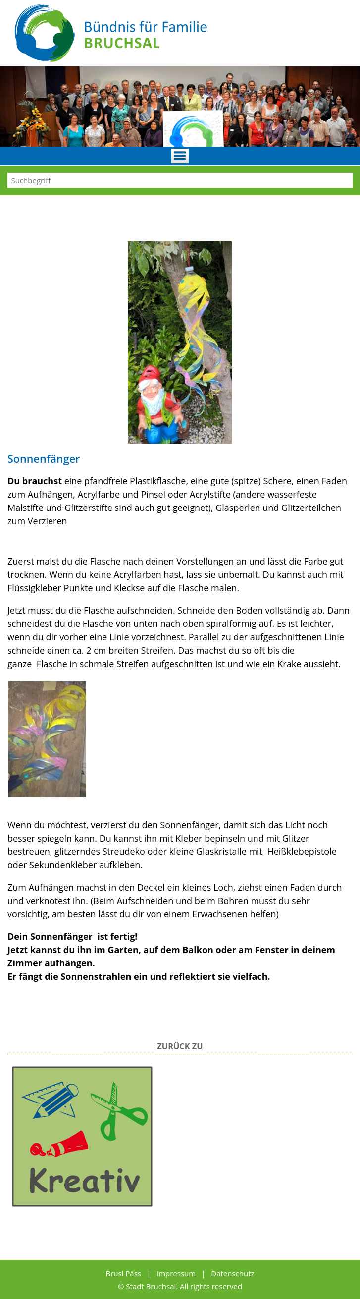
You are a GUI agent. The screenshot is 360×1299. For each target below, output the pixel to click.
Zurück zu (180, 1046)
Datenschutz (232, 1273)
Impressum (177, 1273)
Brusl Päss (124, 1273)
